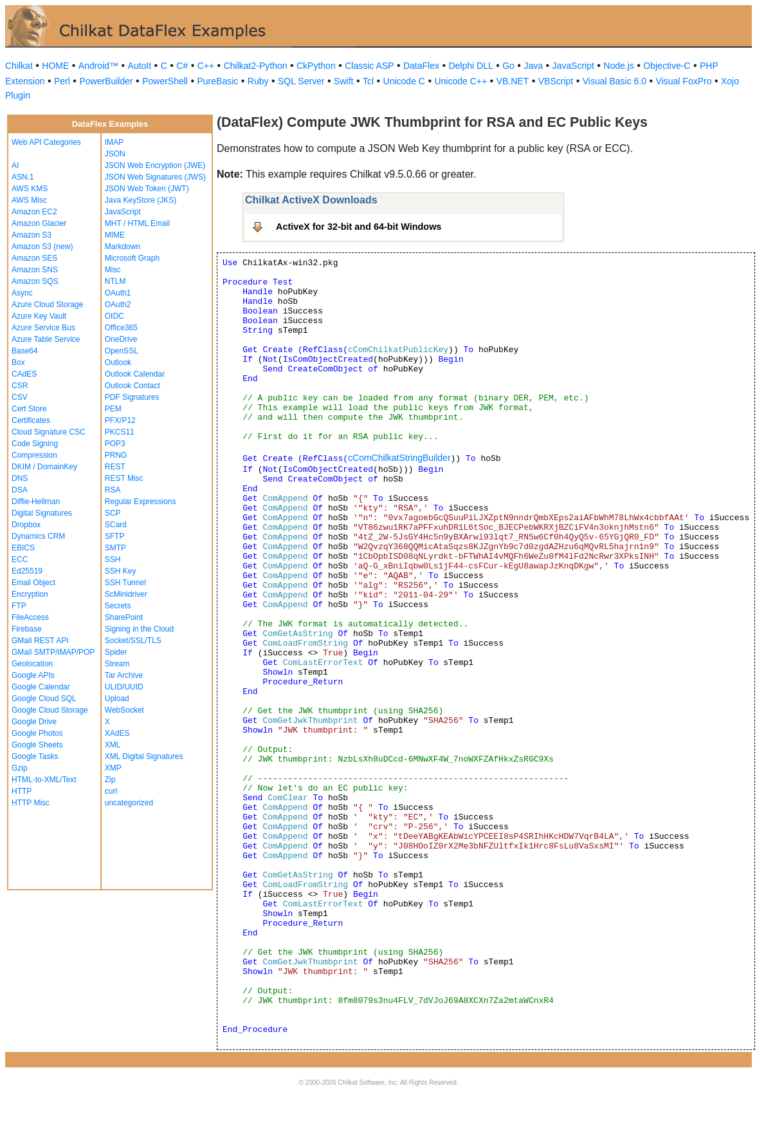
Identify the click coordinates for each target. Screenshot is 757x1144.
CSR (20, 385)
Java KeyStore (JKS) (140, 200)
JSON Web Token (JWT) (147, 188)
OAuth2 (118, 304)
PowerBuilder (105, 81)
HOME (55, 66)
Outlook (118, 362)
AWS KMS (30, 188)
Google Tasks (35, 756)
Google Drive (34, 721)
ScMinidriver (126, 594)
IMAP (114, 142)
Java (533, 66)
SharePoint (124, 617)
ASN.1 (23, 177)
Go (508, 66)
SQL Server (301, 81)
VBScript (555, 81)
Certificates (31, 420)
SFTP (115, 536)
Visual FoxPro (684, 81)
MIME (115, 234)
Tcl (368, 81)
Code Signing (35, 443)
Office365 (121, 327)
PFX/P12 (120, 420)
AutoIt (140, 66)
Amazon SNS (35, 269)
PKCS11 (119, 431)
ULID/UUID (124, 686)
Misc (113, 269)
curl (111, 791)
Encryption (30, 594)
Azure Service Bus (43, 327)
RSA (113, 489)
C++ (205, 66)
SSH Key (120, 571)
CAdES (24, 374)
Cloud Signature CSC (49, 431)
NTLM (115, 281)
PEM (113, 408)
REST (115, 466)
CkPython (316, 66)
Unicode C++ (460, 81)
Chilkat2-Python (255, 66)
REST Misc (124, 478)
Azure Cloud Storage (47, 304)
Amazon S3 (31, 234)
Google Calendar (41, 686)
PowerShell (165, 81)
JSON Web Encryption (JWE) (155, 165)
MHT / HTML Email (137, 223)
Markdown (122, 246)
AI (15, 165)
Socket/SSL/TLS (133, 640)
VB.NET (513, 81)
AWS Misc (29, 200)
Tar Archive (124, 675)
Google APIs (33, 675)
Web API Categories (46, 142)
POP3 (115, 443)
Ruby (258, 81)
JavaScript (573, 66)
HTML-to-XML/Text (44, 779)
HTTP (22, 791)
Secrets (118, 605)
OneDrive (121, 339)
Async (22, 292)
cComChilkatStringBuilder (399, 458)
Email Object (33, 582)
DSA (20, 489)
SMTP (115, 547)
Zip (110, 779)
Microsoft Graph (132, 258)
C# (182, 66)
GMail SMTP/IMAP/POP (53, 652)
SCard (116, 524)
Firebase (27, 628)
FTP (19, 605)
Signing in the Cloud (139, 628)
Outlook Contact (132, 385)
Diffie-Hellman (36, 501)
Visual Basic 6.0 (614, 81)
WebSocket (124, 710)
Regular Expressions (140, 501)
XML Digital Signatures (144, 756)
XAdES (117, 733)
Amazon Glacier (39, 223)
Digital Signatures (42, 513)
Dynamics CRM (38, 536)
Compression (34, 455)
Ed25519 (27, 571)
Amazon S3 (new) (42, 246)
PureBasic (217, 81)
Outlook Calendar (135, 374)
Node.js (618, 66)
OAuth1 (118, 292)
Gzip (20, 768)
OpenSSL (121, 350)
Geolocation (32, 663)
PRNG (116, 455)
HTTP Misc (31, 802)
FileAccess (30, 617)
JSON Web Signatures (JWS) (155, 177)
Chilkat (19, 66)
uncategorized (129, 802)
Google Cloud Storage (50, 710)
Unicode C (404, 81)
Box (18, 362)
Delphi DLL (470, 66)
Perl (62, 81)
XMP (113, 768)
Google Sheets (37, 744)
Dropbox (26, 524)
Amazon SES (34, 258)
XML (113, 744)
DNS (20, 478)
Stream (117, 663)
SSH (113, 559)
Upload (117, 698)
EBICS (23, 547)
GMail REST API (40, 640)
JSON (115, 153)
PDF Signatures (132, 397)
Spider (116, 652)
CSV (20, 397)
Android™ (98, 66)
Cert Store (29, 408)
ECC (20, 559)
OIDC (114, 316)
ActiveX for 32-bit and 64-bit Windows (358, 226)
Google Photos (37, 733)
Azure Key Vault (39, 316)
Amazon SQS (35, 281)
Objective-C (666, 66)
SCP (113, 513)
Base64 (25, 350)
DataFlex (421, 66)
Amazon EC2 (34, 211)
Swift (343, 81)
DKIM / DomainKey (44, 466)
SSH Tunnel (125, 582)
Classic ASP (369, 66)
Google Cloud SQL (44, 698)
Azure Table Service (46, 339)
